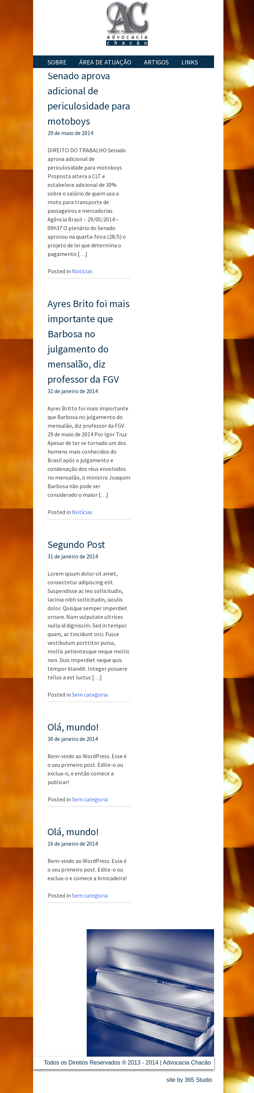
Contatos (102, 72)
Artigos (156, 62)
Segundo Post (76, 544)
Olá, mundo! (73, 726)
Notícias (60, 72)
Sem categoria (90, 694)
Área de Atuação (105, 62)
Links (189, 62)
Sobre (57, 62)
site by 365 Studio (189, 1080)
